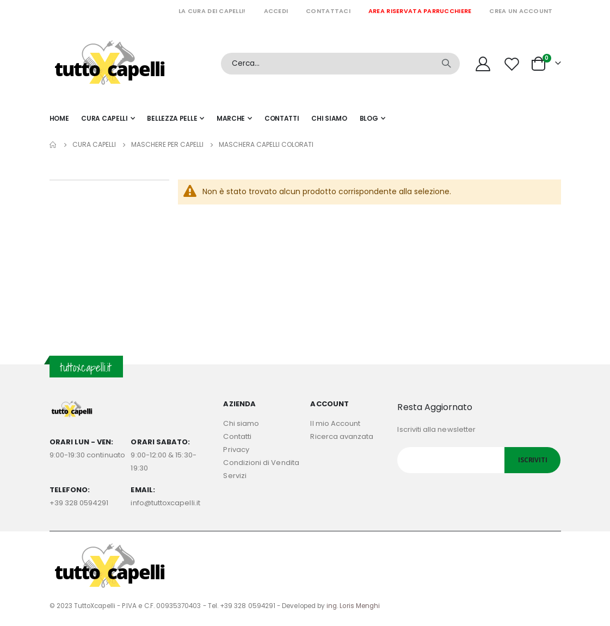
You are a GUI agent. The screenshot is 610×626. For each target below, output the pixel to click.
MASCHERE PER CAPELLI (167, 144)
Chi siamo (241, 423)
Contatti (237, 436)
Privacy (236, 449)
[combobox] (340, 64)
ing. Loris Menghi (353, 606)
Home (53, 144)
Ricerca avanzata (341, 436)
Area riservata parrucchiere (419, 11)
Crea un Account (520, 11)
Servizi (234, 475)
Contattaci (328, 11)
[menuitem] (372, 119)
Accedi (276, 11)
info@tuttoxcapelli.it (165, 503)
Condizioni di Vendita (261, 462)
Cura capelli (94, 144)
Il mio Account (335, 423)
